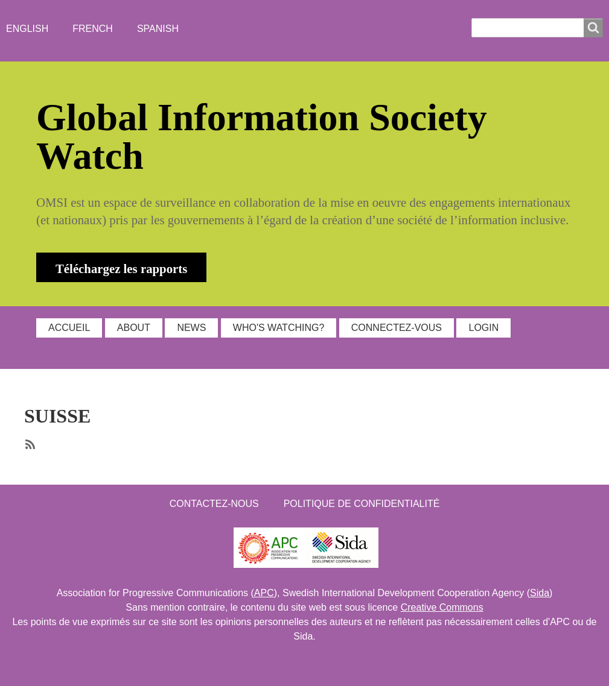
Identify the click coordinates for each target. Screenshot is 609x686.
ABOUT (133, 328)
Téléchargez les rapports (121, 268)
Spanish (158, 29)
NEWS (191, 328)
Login (483, 328)
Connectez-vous (396, 328)
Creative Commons (442, 607)
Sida (539, 593)
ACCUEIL (69, 328)
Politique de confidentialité (362, 504)
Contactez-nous (214, 504)
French (92, 29)
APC (264, 593)
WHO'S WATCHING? (279, 328)
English (27, 29)
